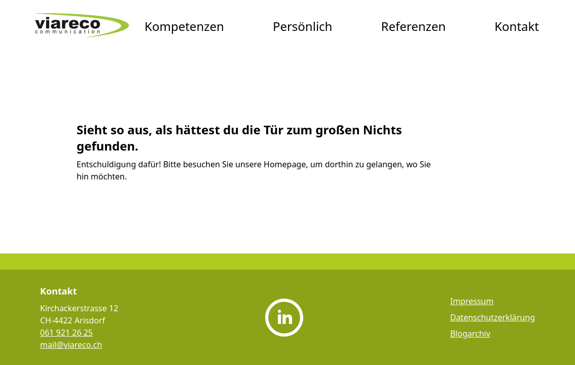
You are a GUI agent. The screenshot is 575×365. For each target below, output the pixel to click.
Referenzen (413, 26)
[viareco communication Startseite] (82, 26)
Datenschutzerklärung (492, 317)
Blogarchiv (470, 333)
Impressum (472, 301)
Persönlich (303, 26)
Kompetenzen (184, 26)
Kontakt (516, 26)
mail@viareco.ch (71, 344)
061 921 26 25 (66, 332)
